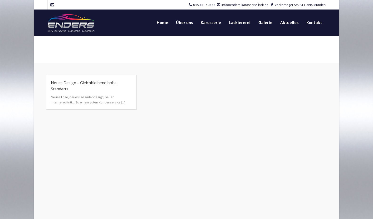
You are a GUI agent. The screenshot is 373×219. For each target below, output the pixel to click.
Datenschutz (279, 211)
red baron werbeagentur (107, 211)
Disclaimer (302, 211)
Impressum (255, 211)
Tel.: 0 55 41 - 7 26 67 (61, 166)
